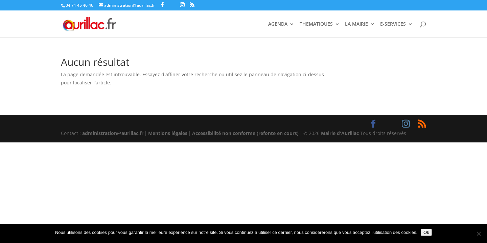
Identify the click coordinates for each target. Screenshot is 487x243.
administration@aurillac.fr (112, 133)
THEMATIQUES (316, 24)
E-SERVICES (393, 24)
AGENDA (277, 24)
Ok (426, 232)
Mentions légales (167, 133)
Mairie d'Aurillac (340, 133)
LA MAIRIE (356, 24)
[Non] (478, 233)
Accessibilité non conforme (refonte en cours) (245, 133)
